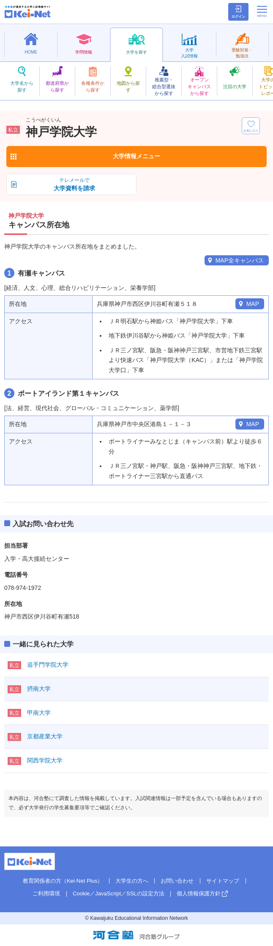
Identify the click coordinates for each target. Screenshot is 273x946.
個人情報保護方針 (199, 893)
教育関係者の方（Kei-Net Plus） (63, 881)
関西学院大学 (45, 760)
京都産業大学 (45, 736)
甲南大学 (39, 712)
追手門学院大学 (47, 664)
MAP (252, 303)
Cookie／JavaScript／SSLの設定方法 (118, 893)
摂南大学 (39, 688)
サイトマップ (222, 881)
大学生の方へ (131, 881)
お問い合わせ (177, 881)
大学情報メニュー (136, 156)
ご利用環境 (46, 893)
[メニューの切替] (262, 11)
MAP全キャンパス (240, 260)
